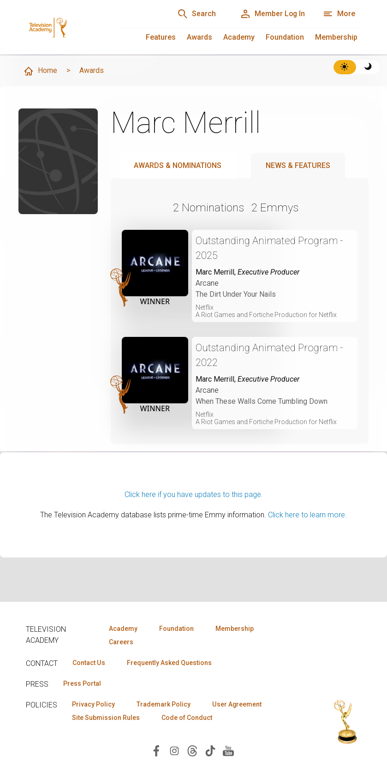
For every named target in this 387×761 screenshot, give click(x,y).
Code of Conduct (186, 717)
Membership (336, 37)
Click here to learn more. (307, 514)
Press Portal (82, 683)
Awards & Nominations (177, 165)
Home (40, 71)
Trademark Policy (164, 704)
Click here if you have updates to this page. (194, 494)
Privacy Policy (93, 704)
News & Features (298, 165)
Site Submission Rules (106, 717)
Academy (239, 37)
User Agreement (237, 704)
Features (161, 37)
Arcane (207, 283)
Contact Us (88, 662)
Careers (121, 642)
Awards (199, 37)
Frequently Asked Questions (168, 662)
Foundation (285, 37)
